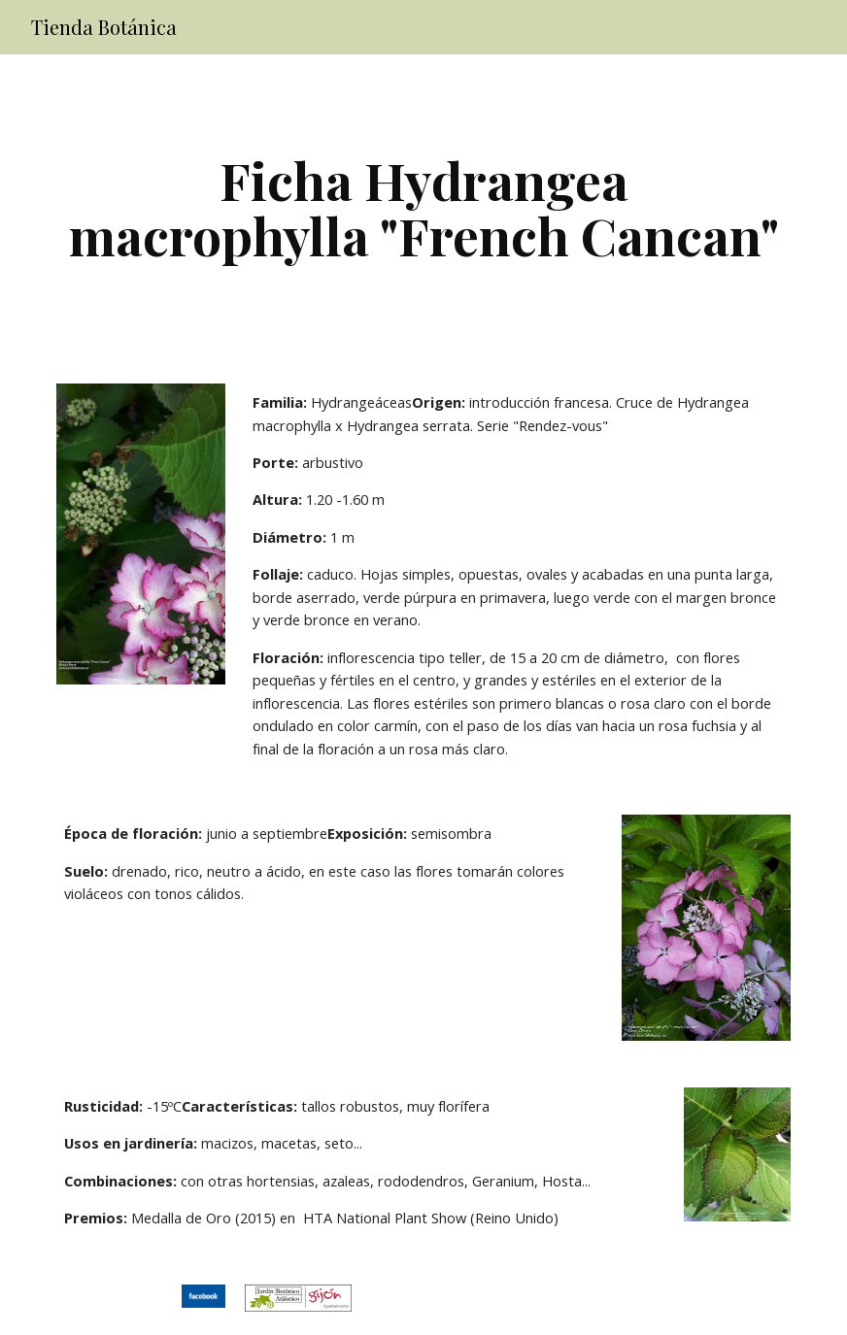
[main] (424, 207)
